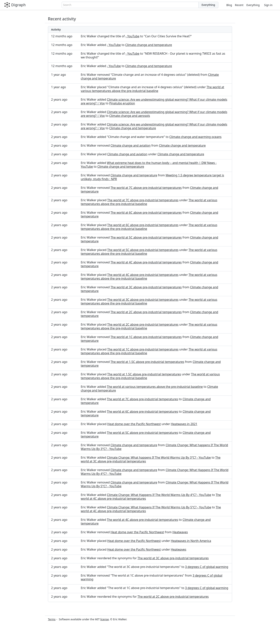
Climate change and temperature (148, 45)
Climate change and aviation (130, 145)
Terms (51, 619)
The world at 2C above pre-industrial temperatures (146, 312)
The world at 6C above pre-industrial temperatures (146, 212)
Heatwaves (180, 532)
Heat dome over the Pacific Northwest (134, 424)
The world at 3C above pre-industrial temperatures (146, 287)
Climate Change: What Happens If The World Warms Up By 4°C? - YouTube (159, 495)
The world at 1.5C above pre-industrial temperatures (147, 362)
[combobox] (130, 5)
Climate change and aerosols (129, 116)
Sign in (268, 5)
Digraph (15, 5)
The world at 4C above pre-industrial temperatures (146, 262)
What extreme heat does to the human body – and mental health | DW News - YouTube (149, 165)
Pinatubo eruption (122, 103)
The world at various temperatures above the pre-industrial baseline (152, 89)
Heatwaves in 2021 (184, 424)
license (104, 619)
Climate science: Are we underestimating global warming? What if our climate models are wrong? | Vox (154, 101)
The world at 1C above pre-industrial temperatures (146, 337)
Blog (229, 5)
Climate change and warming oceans (195, 137)
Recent (239, 5)
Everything (253, 5)
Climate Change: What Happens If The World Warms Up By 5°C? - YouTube (159, 507)
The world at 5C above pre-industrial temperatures (146, 237)
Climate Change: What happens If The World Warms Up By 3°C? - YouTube (159, 457)
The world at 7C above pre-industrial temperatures (146, 188)
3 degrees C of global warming (206, 567)
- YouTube (132, 36)
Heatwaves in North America (191, 541)
